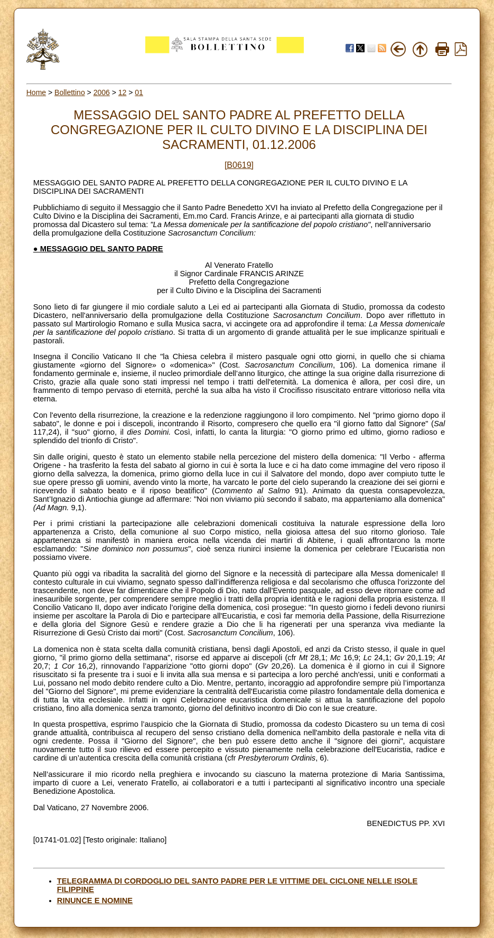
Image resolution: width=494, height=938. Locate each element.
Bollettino (69, 92)
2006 (102, 92)
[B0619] (239, 165)
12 (122, 92)
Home (36, 92)
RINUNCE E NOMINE (95, 900)
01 (139, 92)
